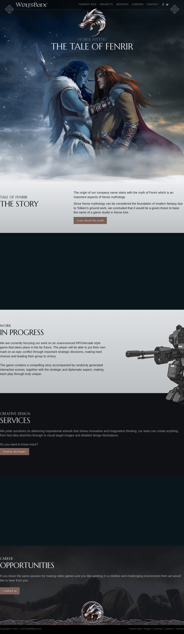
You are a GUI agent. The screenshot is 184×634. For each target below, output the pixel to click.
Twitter (167, 4)
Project (147, 628)
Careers (138, 4)
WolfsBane (32, 4)
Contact (152, 4)
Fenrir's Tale (87, 4)
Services (122, 4)
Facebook (163, 4)
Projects (106, 4)
